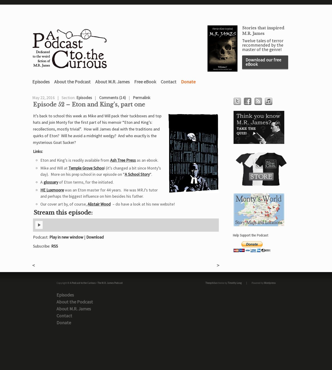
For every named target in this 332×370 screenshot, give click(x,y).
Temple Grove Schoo (86, 168)
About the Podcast (72, 82)
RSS (54, 246)
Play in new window (66, 237)
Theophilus (211, 283)
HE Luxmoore (52, 190)
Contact (168, 82)
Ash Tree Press (123, 160)
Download (95, 237)
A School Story (137, 174)
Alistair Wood (99, 204)
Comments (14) (112, 97)
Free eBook (145, 82)
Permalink (141, 97)
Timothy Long (235, 283)
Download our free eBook (263, 62)
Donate (188, 82)
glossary (51, 182)
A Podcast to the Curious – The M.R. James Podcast (96, 283)
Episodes (41, 82)
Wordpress (270, 283)
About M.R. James (112, 82)
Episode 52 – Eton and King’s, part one (89, 104)
